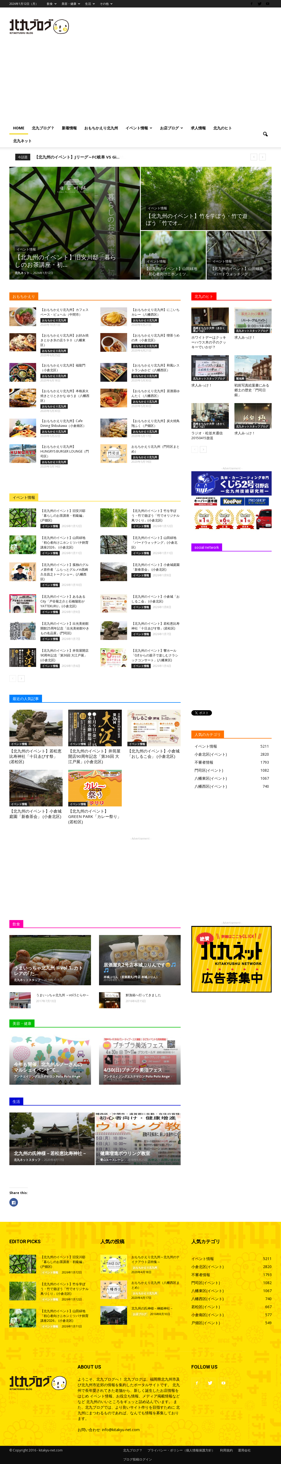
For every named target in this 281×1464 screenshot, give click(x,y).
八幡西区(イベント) (211, 786)
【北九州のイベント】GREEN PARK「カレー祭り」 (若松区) (94, 816)
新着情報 (69, 127)
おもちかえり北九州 (101, 127)
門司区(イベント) (209, 770)
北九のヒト (222, 127)
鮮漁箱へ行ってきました (143, 995)
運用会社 (244, 1450)
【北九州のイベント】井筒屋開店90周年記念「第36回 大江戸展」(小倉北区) (64, 655)
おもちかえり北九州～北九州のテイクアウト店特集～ (155, 1259)
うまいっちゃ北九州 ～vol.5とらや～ (62, 995)
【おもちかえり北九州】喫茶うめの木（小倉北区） (155, 337)
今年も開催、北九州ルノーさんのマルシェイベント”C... (48, 1067)
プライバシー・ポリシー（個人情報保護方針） (181, 1450)
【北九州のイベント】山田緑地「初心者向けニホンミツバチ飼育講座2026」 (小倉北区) (64, 542)
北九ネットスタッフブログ (252, 331)
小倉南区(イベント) (207, 1314)
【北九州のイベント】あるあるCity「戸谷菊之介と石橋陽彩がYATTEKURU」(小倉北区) (62, 601)
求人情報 (198, 127)
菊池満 (240, 378)
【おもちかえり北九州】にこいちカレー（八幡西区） (155, 312)
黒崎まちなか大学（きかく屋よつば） (209, 329)
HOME (18, 127)
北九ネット (22, 140)
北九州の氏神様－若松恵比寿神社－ (50, 1153)
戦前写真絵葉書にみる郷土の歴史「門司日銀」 (251, 390)
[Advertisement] (140, 81)
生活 (90, 4)
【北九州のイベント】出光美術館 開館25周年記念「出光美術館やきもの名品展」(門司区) (64, 628)
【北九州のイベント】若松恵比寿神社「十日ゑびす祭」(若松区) (155, 626)
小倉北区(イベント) (211, 754)
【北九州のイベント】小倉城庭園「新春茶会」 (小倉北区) (155, 567)
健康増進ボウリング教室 (125, 1153)
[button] (265, 134)
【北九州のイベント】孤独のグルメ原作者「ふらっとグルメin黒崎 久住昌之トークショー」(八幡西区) (64, 571)
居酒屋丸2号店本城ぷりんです (140, 967)
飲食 (51, 4)
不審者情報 (204, 762)
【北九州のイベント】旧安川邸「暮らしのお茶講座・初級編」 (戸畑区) (62, 515)
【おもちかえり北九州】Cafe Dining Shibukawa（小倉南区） (63, 423)
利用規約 (226, 1450)
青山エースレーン (112, 1160)
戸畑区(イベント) (205, 1322)
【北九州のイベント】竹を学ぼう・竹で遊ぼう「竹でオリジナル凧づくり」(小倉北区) (155, 515)
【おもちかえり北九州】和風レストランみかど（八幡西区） (155, 367)
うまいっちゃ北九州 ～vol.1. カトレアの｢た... (48, 970)
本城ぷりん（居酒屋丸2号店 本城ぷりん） (131, 977)
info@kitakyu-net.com (121, 1429)
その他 (106, 4)
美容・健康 (71, 4)
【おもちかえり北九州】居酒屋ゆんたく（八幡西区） (155, 393)
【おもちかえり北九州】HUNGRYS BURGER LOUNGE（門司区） (64, 451)
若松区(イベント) (205, 1306)
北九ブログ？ (43, 127)
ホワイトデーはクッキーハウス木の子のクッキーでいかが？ (208, 342)
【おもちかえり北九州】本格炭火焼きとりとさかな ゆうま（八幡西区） (64, 396)
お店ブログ (171, 127)
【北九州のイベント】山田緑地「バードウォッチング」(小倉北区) (154, 542)
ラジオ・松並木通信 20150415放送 (207, 435)
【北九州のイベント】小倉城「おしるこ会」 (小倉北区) (155, 599)
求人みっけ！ (244, 337)
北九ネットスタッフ (27, 980)
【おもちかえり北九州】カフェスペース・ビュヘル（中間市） (64, 312)
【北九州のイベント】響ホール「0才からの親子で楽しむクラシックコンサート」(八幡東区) (154, 655)
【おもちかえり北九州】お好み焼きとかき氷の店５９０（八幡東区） (64, 340)
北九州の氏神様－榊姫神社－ (152, 1308)
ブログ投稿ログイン (137, 1459)
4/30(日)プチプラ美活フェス (133, 1070)
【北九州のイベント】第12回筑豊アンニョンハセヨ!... (83, 157)
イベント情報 (139, 127)
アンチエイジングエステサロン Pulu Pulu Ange (47, 1076)
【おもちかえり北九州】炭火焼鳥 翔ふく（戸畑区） (155, 423)
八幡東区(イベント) (211, 778)
